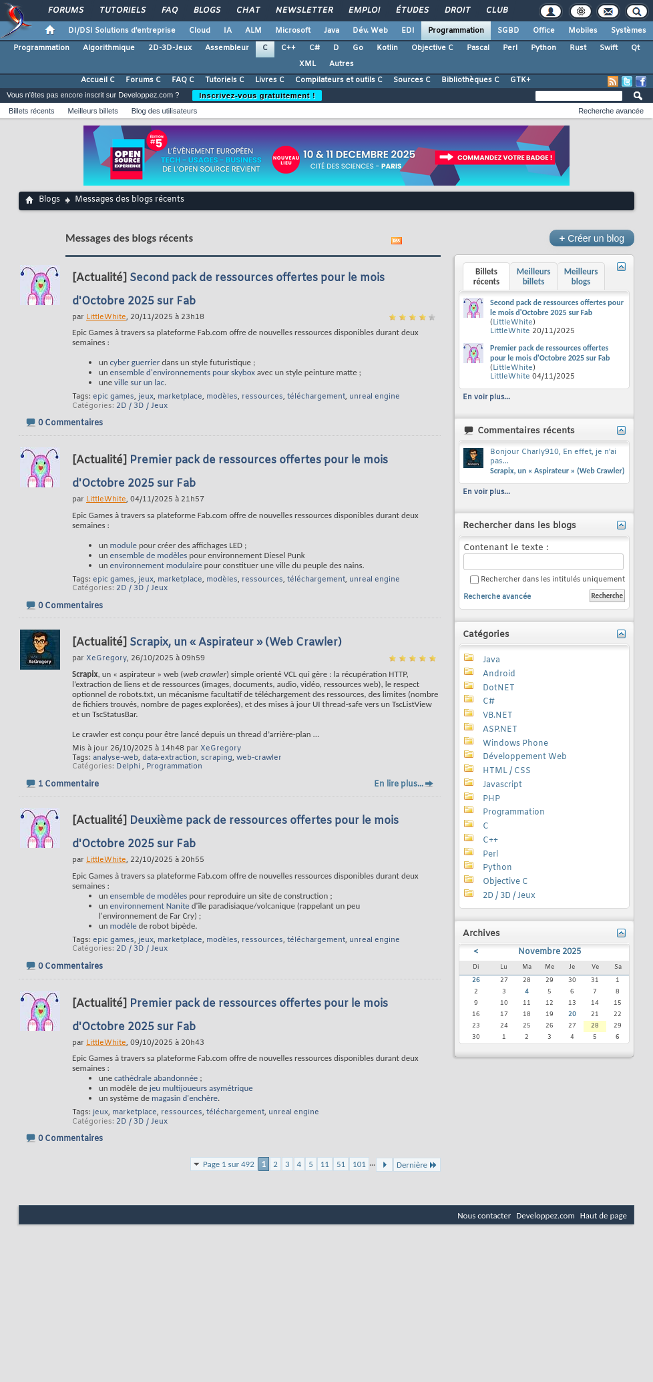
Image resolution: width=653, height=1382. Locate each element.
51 (341, 1164)
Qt (635, 48)
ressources (262, 396)
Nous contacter (484, 1215)
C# (314, 48)
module (123, 545)
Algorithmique (109, 48)
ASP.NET (500, 729)
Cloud (199, 30)
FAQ (169, 10)
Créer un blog (592, 238)
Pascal (478, 48)
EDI (408, 30)
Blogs (206, 10)
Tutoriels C (224, 80)
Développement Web (525, 757)
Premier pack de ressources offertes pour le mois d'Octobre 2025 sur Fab (550, 353)
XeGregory (220, 748)
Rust (578, 48)
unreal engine (374, 396)
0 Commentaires (70, 423)
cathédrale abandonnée (156, 1078)
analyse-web (115, 757)
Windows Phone (515, 743)
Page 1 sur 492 (228, 1164)
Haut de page (603, 1215)
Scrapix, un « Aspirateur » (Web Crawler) (236, 643)
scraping (216, 757)
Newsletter (303, 10)
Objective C (432, 48)
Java (331, 30)
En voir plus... (486, 397)
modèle (123, 926)
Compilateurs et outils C (339, 80)
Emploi (364, 10)
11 (324, 1164)
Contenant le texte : (543, 556)
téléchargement (316, 396)
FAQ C (183, 80)
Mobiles (583, 30)
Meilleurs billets (92, 111)
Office (544, 30)
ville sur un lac (139, 382)
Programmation (456, 30)
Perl (510, 48)
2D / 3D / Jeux (142, 406)
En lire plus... (398, 784)
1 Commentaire (68, 784)
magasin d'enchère (185, 1098)
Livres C (269, 80)
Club (496, 10)
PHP (491, 799)
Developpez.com (545, 1215)
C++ (288, 48)
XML (307, 64)
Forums (65, 10)
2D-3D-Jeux (170, 48)
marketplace (180, 396)
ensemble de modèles (149, 555)
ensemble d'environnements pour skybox (182, 372)
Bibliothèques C (470, 80)
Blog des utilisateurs (164, 111)
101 (359, 1164)
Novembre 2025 (549, 952)
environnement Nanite (150, 906)
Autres (341, 64)
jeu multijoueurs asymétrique (201, 1088)
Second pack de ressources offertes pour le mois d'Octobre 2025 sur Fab (557, 308)
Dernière (417, 1165)
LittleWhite (513, 322)
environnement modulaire (156, 565)
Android (499, 674)
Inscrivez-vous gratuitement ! (257, 95)
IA (228, 30)
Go (358, 48)
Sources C (412, 80)
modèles (222, 396)
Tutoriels (121, 10)
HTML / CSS (507, 771)
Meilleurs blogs (581, 276)
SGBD (508, 30)
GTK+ (520, 80)
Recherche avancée (611, 111)
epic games (113, 396)
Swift (609, 48)
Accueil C (98, 80)
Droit (457, 10)
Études (411, 10)
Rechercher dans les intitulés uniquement (547, 579)
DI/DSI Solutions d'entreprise (122, 30)
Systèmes (628, 30)
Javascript (502, 785)
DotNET (499, 688)
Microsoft (292, 30)
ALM (253, 30)
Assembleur (227, 48)
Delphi (128, 766)
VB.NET (498, 715)
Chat (247, 10)
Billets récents (31, 111)
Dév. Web (370, 30)
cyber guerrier (135, 362)
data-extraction (169, 757)
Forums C (143, 80)
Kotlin (387, 48)
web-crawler (259, 757)
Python (543, 48)
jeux (146, 396)
